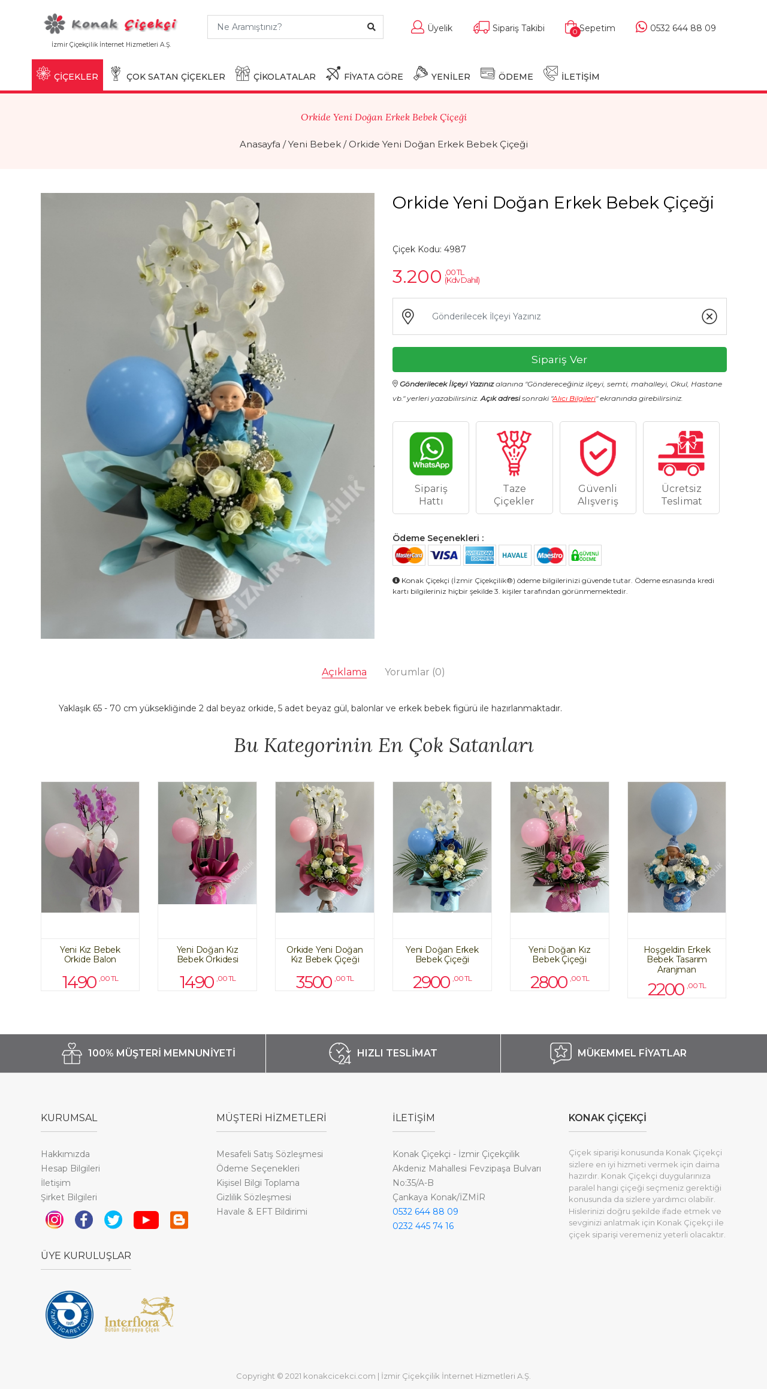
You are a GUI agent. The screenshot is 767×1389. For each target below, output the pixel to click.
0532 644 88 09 (425, 1211)
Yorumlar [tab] (415, 672)
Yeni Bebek (314, 144)
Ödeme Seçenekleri (258, 1168)
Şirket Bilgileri (69, 1197)
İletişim (56, 1182)
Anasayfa (260, 144)
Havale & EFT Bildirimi (261, 1211)
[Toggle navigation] (180, 50)
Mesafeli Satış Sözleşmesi (269, 1154)
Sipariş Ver (559, 359)
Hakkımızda (65, 1154)
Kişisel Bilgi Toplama (258, 1182)
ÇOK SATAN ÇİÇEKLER (166, 74)
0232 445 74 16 (423, 1226)
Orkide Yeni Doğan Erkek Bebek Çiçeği (438, 144)
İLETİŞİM (571, 74)
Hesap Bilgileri (70, 1168)
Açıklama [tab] (344, 672)
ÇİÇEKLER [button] (67, 74)
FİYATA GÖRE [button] (364, 74)
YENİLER (441, 74)
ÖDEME (507, 74)
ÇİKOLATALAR (275, 74)
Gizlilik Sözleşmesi (253, 1197)
